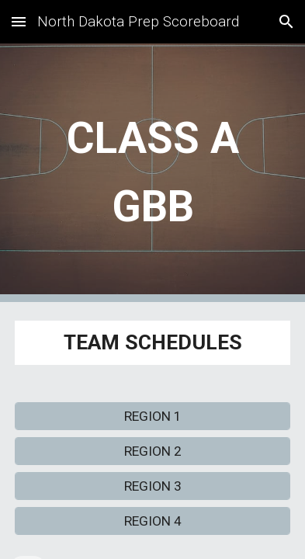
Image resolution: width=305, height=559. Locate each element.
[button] (18, 21)
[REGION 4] (152, 520)
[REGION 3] (152, 486)
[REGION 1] (152, 416)
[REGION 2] (152, 451)
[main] (152, 173)
